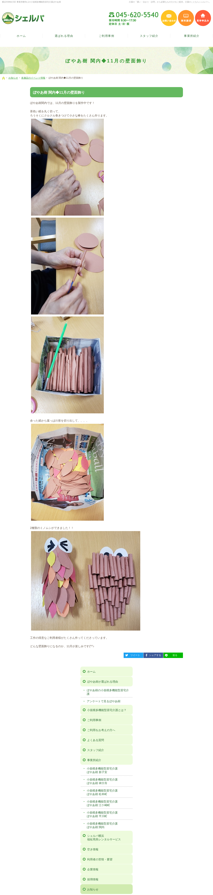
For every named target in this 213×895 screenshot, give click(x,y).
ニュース (171, 318)
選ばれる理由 (64, 35)
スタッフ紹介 (174, 170)
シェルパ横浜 (188, 258)
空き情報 (171, 269)
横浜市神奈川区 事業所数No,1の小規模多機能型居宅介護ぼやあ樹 (31, 2)
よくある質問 (174, 160)
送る (142, 655)
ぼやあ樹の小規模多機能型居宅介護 (186, 112)
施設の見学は (176, 756)
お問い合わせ (174, 342)
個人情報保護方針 (177, 372)
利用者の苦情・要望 (178, 279)
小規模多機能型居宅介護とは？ (185, 130)
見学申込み (203, 18)
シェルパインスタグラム (119, 788)
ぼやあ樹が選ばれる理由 (181, 102)
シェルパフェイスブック (94, 788)
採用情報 (171, 299)
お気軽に (36, 756)
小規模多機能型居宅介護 (187, 190)
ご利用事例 (173, 140)
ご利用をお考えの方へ (180, 150)
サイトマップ (174, 392)
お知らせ (171, 309)
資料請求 (171, 352)
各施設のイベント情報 (179, 325)
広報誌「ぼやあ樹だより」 (182, 333)
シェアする (124, 655)
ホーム (170, 92)
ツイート (104, 655)
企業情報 (171, 289)
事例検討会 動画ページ (180, 382)
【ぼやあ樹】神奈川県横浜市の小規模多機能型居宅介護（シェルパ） (74, 886)
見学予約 (171, 362)
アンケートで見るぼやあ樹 (182, 121)
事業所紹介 (173, 180)
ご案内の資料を (106, 756)
